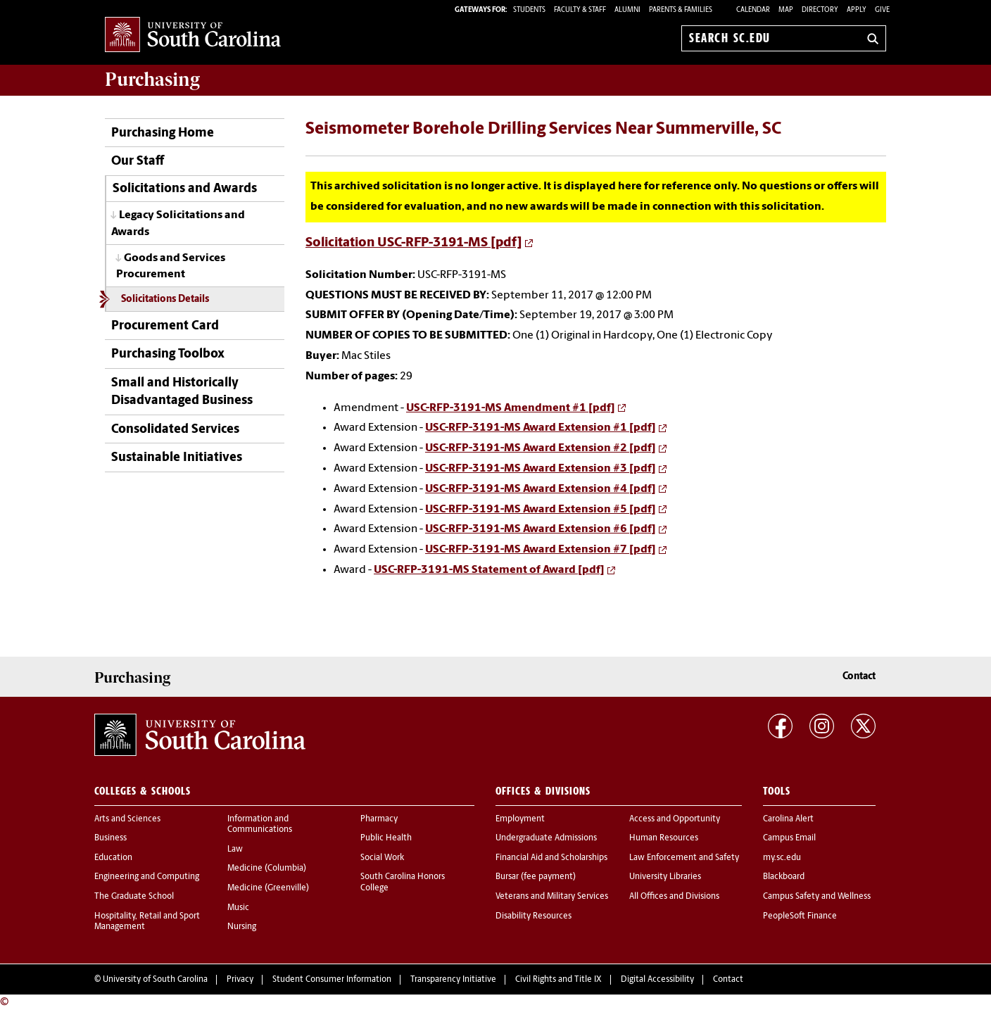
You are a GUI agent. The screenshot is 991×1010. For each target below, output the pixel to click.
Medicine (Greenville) (268, 888)
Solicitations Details (165, 299)
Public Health (386, 838)
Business (110, 838)
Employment (520, 819)
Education (113, 858)
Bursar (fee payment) (536, 877)
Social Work (382, 858)
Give (882, 10)
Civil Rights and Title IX (558, 980)
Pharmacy (379, 819)
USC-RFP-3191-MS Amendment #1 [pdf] (510, 408)
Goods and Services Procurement (170, 266)
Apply (856, 10)
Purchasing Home (162, 133)
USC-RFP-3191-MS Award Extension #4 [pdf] (540, 489)
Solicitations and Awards (185, 189)
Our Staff (137, 161)
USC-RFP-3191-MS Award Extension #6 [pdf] (540, 529)
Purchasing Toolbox (168, 354)
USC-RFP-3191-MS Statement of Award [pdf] (489, 570)
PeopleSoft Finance (800, 916)
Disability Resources (534, 916)
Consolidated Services (175, 429)
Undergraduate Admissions (546, 838)
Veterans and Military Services (552, 896)
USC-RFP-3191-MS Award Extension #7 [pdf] (540, 549)
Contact (859, 676)
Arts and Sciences (127, 819)
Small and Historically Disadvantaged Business (182, 392)
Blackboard (783, 877)
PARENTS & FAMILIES (680, 10)
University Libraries (665, 877)
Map (785, 10)
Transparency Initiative (453, 980)
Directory (820, 10)
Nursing (241, 927)
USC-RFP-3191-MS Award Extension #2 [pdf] (540, 448)
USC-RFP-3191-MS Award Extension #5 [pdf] (540, 509)
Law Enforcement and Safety (684, 858)
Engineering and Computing (146, 877)
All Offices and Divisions (674, 896)
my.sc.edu (782, 858)
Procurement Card (165, 326)
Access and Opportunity (674, 819)
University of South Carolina (155, 980)
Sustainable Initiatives (176, 458)
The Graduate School (134, 896)
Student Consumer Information (331, 980)
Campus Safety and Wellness (817, 896)
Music (238, 908)
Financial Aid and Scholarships (551, 858)
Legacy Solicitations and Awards (178, 223)
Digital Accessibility (657, 980)
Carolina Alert (788, 819)
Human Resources (663, 838)
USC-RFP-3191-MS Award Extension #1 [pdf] (540, 428)
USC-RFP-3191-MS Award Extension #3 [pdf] (540, 468)
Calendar (753, 10)
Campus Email (789, 838)
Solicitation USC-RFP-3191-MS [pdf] (413, 243)
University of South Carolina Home (193, 35)
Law (235, 849)
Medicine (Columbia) (266, 868)
